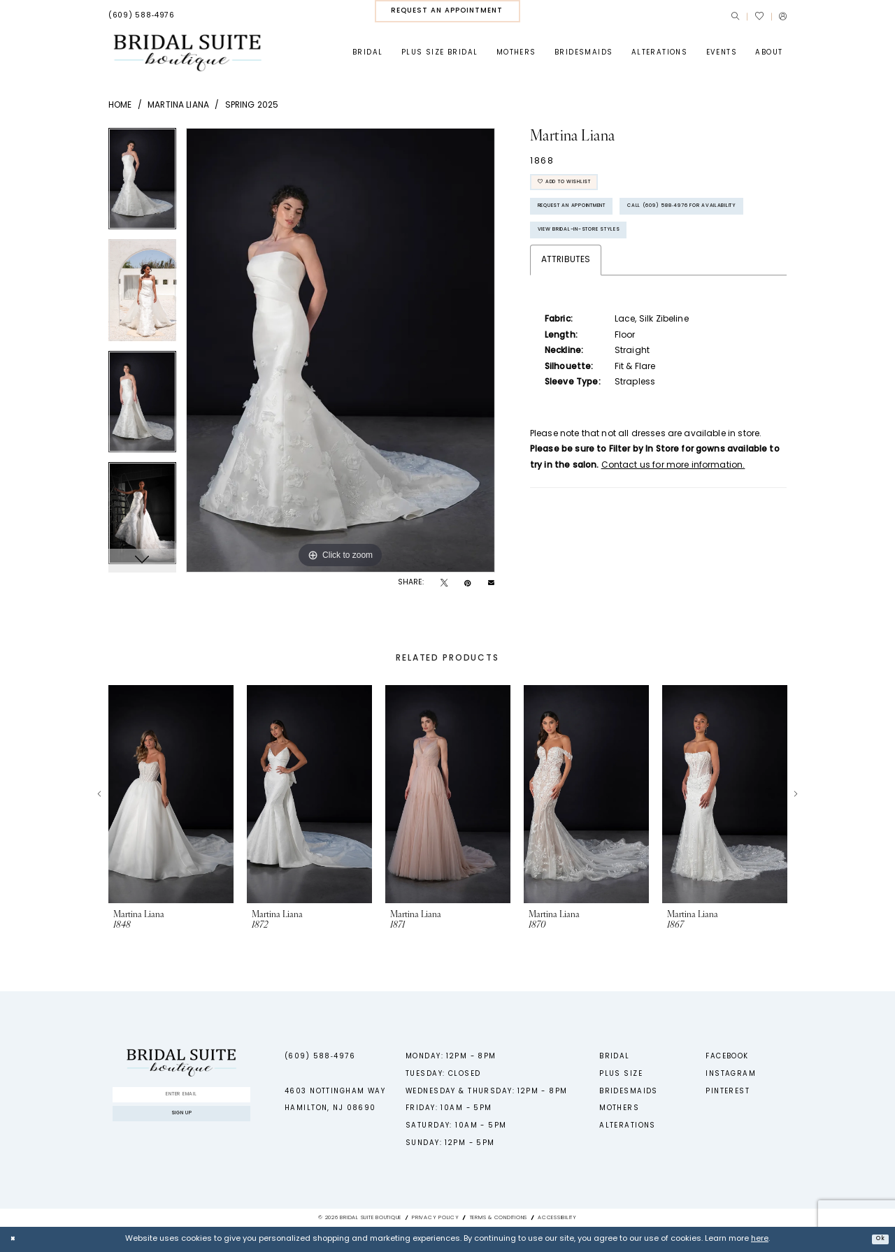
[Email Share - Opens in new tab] (491, 583)
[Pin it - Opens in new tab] (467, 584)
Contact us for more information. (673, 524)
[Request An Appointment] (447, 11)
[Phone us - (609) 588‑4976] (141, 16)
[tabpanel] (142, 184)
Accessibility (557, 1218)
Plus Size (621, 1074)
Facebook (727, 1056)
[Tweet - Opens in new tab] (444, 584)
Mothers (619, 1108)
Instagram (731, 1074)
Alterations (627, 1126)
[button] (782, 17)
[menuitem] (141, 16)
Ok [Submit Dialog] (877, 1238)
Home (120, 105)
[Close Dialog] (15, 1239)
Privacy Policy (435, 1218)
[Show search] (735, 17)
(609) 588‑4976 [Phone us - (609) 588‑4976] (320, 1056)
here (759, 1239)
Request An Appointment (596, 220)
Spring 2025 (252, 105)
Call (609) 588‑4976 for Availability (624, 253)
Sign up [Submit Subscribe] (182, 1124)
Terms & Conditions (498, 1218)
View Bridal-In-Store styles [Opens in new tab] (604, 286)
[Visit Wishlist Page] (759, 16)
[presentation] (171, 794)
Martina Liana (178, 105)
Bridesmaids (628, 1091)
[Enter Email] (181, 1097)
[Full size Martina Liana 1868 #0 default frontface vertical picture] (340, 350)
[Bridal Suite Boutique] (187, 53)
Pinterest (728, 1091)
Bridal (614, 1056)
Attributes (566, 319)
